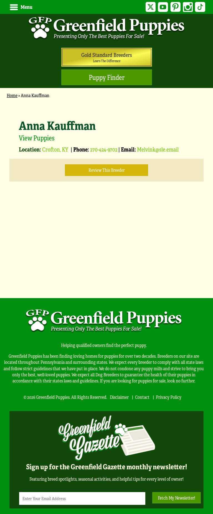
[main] (106, 195)
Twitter (151, 7)
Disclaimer (119, 397)
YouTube (163, 7)
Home (12, 95)
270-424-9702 (103, 149)
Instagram (188, 7)
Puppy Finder (107, 77)
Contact (142, 397)
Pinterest (175, 7)
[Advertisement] (106, 248)
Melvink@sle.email (158, 149)
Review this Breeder (106, 170)
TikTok (200, 7)
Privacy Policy (168, 397)
